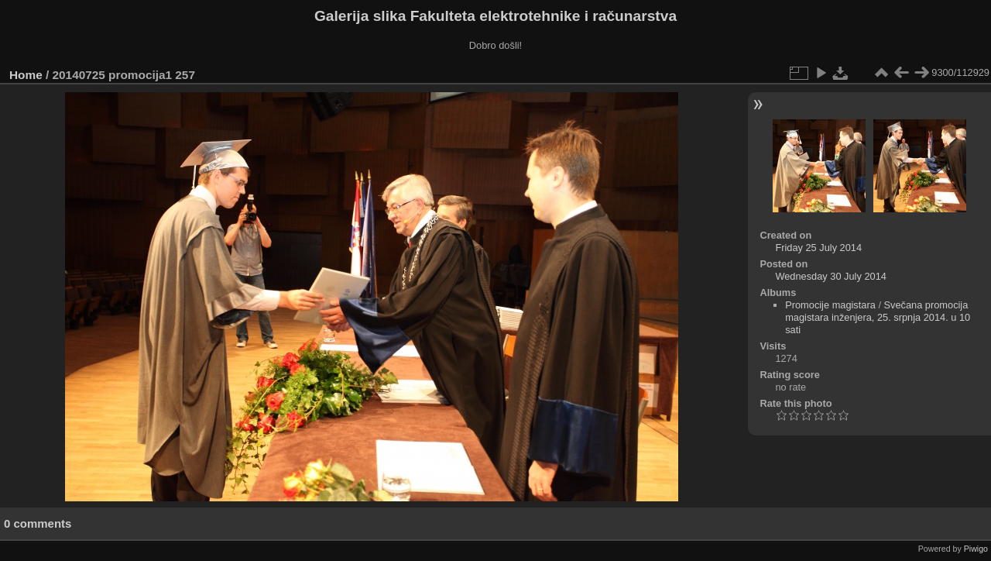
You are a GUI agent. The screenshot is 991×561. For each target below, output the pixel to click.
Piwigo (976, 548)
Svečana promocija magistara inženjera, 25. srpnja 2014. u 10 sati (877, 317)
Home (26, 74)
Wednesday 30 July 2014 (830, 276)
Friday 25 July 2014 (818, 247)
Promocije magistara (830, 305)
